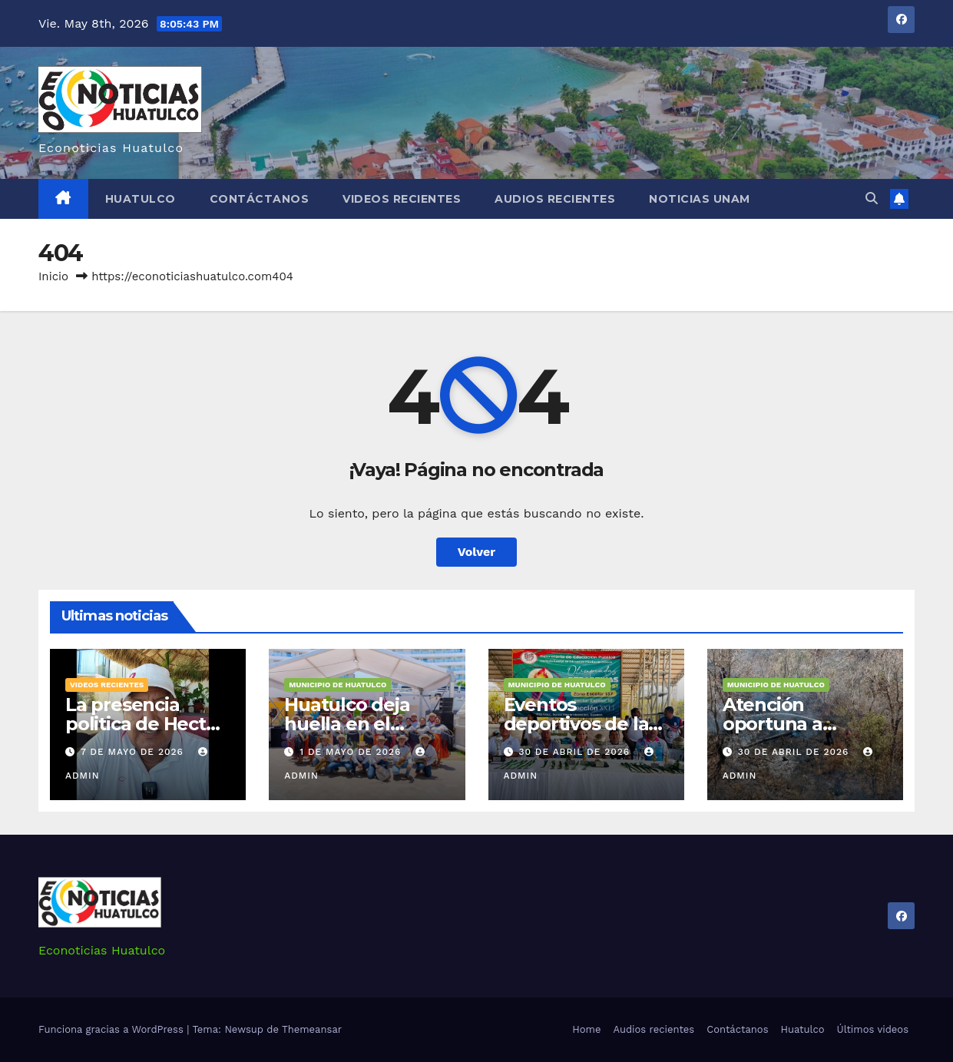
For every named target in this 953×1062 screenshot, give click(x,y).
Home (586, 1029)
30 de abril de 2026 (576, 751)
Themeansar (312, 1029)
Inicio (53, 276)
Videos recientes (401, 199)
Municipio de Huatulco (337, 684)
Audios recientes (555, 199)
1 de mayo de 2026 (352, 751)
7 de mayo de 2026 (134, 751)
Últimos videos (872, 1029)
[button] (871, 198)
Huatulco (140, 199)
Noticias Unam (699, 199)
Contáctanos (259, 199)
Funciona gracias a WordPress (112, 1029)
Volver (477, 551)
